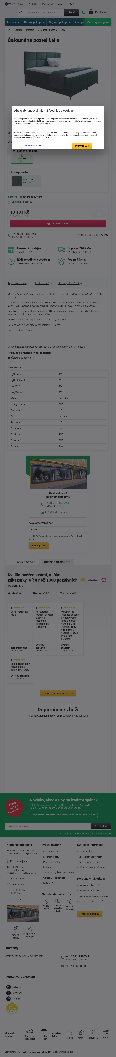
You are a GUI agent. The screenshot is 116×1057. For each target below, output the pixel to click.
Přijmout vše (82, 146)
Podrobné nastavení (32, 145)
